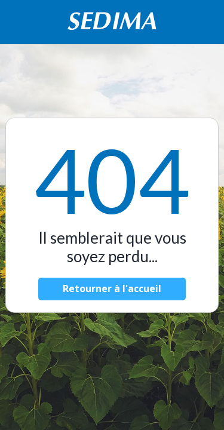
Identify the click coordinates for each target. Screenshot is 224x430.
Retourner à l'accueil (112, 288)
